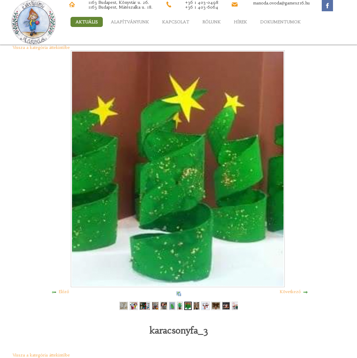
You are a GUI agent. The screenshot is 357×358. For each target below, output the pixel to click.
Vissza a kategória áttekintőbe (41, 47)
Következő (290, 291)
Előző (64, 291)
